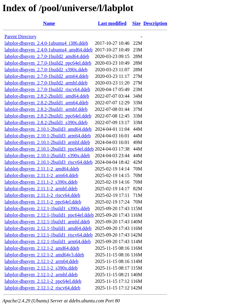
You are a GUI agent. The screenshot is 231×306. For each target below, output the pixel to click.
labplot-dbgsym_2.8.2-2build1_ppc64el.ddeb (48, 115)
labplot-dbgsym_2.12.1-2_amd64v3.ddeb (44, 254)
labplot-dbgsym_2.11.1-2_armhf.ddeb (41, 188)
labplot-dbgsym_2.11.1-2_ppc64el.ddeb (43, 201)
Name (49, 23)
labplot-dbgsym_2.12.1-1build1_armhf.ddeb (47, 221)
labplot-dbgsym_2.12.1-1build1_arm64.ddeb (48, 241)
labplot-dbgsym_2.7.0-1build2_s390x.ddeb (46, 69)
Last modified (112, 23)
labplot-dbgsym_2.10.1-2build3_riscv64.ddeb (49, 162)
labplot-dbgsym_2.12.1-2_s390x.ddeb (41, 268)
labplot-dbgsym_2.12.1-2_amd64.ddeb (42, 248)
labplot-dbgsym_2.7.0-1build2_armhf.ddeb (46, 82)
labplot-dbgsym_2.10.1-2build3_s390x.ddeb (47, 155)
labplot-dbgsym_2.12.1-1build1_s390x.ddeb (47, 208)
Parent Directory (20, 36)
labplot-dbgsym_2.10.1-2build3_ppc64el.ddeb (49, 148)
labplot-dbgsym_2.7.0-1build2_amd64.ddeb (47, 56)
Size (136, 23)
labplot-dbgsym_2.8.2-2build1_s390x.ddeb (46, 122)
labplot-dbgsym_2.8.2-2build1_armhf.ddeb (46, 109)
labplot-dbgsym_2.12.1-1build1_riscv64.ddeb (49, 234)
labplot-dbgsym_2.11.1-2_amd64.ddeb (42, 168)
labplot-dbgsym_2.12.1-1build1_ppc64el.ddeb (49, 215)
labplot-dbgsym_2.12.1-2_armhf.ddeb (41, 274)
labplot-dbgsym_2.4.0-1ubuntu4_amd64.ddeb (49, 49)
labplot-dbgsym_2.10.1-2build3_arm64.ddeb (48, 135)
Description (155, 23)
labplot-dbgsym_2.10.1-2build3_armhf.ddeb (47, 142)
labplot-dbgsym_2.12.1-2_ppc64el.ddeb (43, 281)
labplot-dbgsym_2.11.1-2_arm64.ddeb (41, 175)
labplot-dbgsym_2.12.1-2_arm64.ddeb (42, 261)
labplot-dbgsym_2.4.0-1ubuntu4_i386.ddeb (46, 43)
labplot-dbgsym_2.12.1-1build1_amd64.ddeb (48, 228)
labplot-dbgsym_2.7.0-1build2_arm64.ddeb (46, 76)
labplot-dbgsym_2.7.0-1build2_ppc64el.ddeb (48, 63)
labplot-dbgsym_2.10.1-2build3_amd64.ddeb (48, 129)
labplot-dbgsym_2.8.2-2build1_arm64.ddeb (46, 102)
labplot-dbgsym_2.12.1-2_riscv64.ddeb (42, 287)
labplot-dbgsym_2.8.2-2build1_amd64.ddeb (47, 96)
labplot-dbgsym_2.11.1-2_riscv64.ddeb (42, 195)
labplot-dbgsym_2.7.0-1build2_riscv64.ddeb (47, 89)
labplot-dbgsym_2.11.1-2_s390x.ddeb (41, 182)
